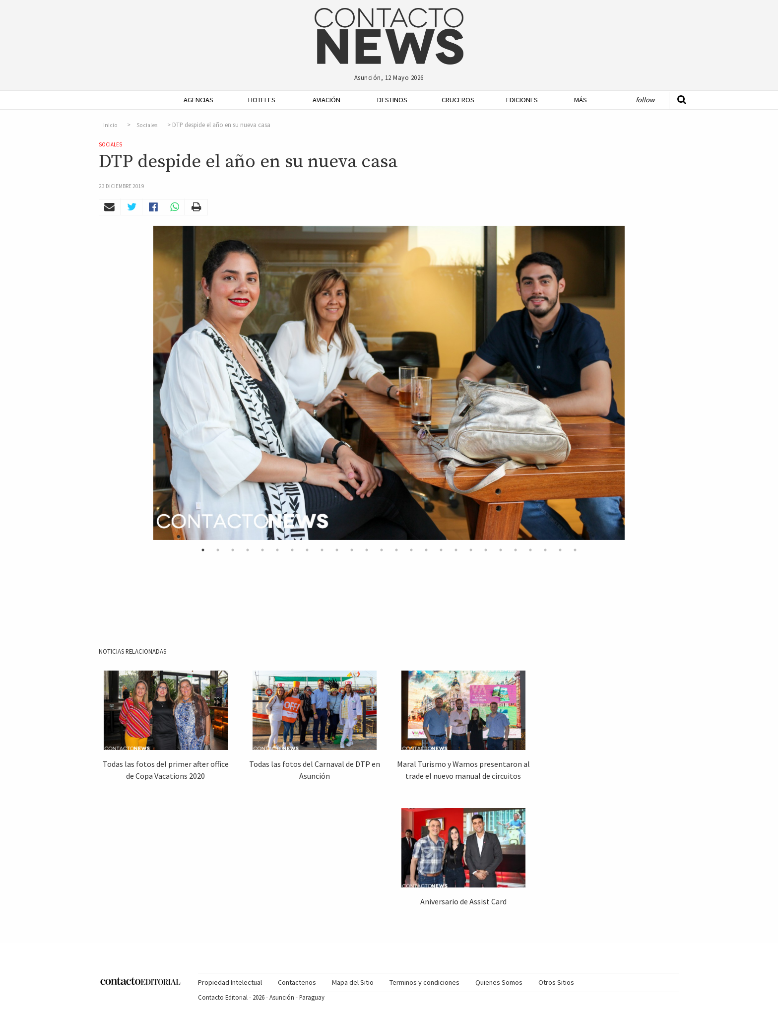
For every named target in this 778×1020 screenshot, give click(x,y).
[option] (389, 383)
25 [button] (560, 550)
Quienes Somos (498, 982)
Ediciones (522, 99)
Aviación (326, 99)
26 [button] (575, 550)
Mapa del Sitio (353, 982)
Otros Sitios (556, 982)
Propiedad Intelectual (230, 982)
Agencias (198, 99)
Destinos (392, 99)
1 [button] (203, 550)
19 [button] (471, 550)
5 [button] (262, 550)
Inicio (110, 125)
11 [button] (352, 550)
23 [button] (530, 550)
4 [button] (248, 550)
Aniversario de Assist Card (463, 901)
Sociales (146, 125)
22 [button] (515, 550)
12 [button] (367, 550)
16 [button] (426, 550)
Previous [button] (141, 383)
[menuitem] (195, 100)
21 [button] (501, 550)
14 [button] (396, 550)
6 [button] (277, 550)
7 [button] (292, 550)
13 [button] (382, 550)
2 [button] (218, 550)
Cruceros (457, 99)
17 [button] (441, 550)
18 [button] (456, 550)
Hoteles (261, 99)
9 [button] (322, 550)
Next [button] (637, 383)
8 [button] (307, 550)
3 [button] (233, 550)
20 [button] (486, 550)
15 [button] (411, 550)
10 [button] (337, 550)
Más (580, 99)
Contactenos (297, 982)
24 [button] (545, 550)
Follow (645, 99)
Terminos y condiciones (424, 982)
